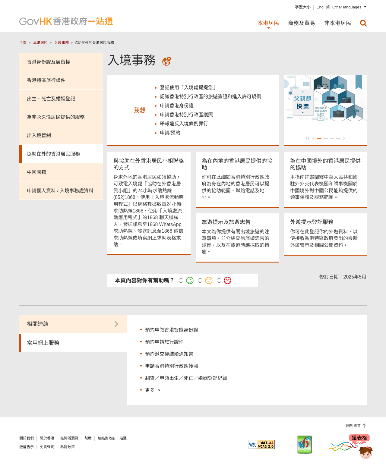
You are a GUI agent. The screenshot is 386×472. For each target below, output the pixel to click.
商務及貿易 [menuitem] (301, 23)
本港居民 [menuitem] (268, 23)
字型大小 (303, 7)
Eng (320, 7)
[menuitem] (363, 23)
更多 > (152, 390)
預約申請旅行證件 (164, 342)
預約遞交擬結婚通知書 (169, 354)
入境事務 (61, 43)
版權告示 (26, 447)
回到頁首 (354, 426)
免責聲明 (47, 447)
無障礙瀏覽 (69, 438)
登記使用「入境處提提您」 (189, 87)
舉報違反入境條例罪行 (184, 123)
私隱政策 (67, 447)
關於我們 (26, 438)
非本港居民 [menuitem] (337, 23)
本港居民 (40, 43)
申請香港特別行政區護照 (171, 366)
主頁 (23, 43)
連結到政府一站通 (112, 438)
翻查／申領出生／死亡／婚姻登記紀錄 (186, 378)
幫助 (88, 438)
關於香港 (47, 438)
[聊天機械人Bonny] (361, 450)
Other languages (346, 7)
